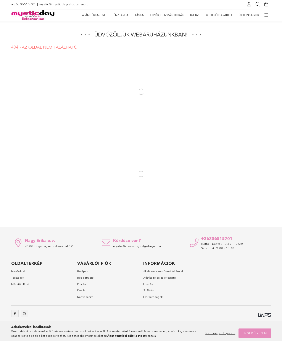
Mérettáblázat (20, 284)
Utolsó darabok (122, 15)
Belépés (82, 271)
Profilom (82, 284)
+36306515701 (23, 4)
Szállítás (148, 290)
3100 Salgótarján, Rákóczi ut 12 (49, 246)
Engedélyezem (254, 333)
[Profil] (249, 4)
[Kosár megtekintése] (266, 4)
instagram (24, 313)
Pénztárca (221, 15)
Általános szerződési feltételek (163, 271)
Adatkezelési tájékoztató (159, 277)
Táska (201, 15)
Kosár (81, 290)
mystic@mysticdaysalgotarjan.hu (64, 4)
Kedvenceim (85, 296)
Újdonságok (92, 15)
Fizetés (148, 284)
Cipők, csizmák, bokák (174, 15)
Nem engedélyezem (220, 333)
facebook (15, 313)
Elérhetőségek (153, 296)
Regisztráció (85, 277)
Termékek (17, 277)
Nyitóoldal (18, 271)
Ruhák (146, 15)
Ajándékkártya (247, 15)
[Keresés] (258, 4)
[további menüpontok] (266, 15)
